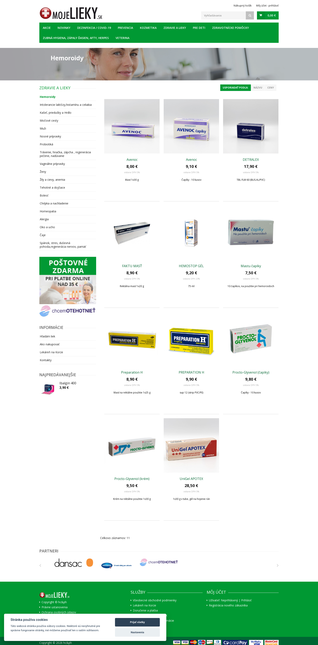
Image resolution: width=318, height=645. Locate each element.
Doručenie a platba (145, 610)
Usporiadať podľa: (235, 87)
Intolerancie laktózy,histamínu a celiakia (66, 105)
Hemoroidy (48, 97)
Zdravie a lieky (174, 28)
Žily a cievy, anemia (52, 180)
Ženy (43, 172)
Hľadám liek (47, 336)
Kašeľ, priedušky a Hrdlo (55, 113)
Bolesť (44, 195)
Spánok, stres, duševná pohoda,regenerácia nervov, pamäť (63, 244)
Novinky (64, 28)
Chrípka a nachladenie (54, 203)
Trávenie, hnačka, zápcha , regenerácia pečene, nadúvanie (65, 154)
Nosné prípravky (50, 136)
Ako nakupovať (49, 344)
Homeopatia (48, 211)
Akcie (47, 28)
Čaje (43, 235)
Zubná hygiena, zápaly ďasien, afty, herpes (76, 38)
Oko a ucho (47, 227)
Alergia (44, 219)
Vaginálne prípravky (52, 164)
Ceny (270, 87)
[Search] (250, 15)
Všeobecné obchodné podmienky (154, 600)
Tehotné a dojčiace (52, 187)
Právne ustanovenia (55, 607)
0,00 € (272, 15)
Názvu (258, 87)
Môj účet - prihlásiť (267, 5)
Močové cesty (49, 120)
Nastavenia (137, 632)
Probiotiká (46, 144)
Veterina (122, 38)
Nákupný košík (243, 5)
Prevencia (125, 28)
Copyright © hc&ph (54, 602)
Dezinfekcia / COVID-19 (94, 28)
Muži (43, 128)
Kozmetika (148, 28)
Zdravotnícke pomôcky (230, 28)
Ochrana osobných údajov (59, 612)
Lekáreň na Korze (51, 352)
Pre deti (199, 28)
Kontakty (46, 360)
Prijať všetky (137, 622)
